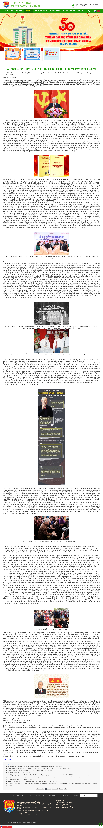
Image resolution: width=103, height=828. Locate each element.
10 (62, 788)
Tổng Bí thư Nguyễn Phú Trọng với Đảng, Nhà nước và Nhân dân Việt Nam (45, 73)
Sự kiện (82, 11)
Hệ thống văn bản (40, 11)
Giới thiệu (19, 11)
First (38, 788)
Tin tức (28, 11)
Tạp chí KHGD (55, 11)
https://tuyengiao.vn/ (9, 759)
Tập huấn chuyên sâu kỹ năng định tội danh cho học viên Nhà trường (26, 770)
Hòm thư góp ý (52, 795)
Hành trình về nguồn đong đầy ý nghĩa (17, 779)
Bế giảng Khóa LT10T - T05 (14, 772)
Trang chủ (9, 11)
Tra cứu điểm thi (69, 11)
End (65, 788)
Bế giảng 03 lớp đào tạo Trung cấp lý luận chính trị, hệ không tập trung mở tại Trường (30, 766)
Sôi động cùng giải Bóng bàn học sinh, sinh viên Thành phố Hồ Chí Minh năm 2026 (30, 781)
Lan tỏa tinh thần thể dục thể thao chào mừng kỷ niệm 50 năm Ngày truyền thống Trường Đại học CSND (35, 768)
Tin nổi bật (20, 73)
